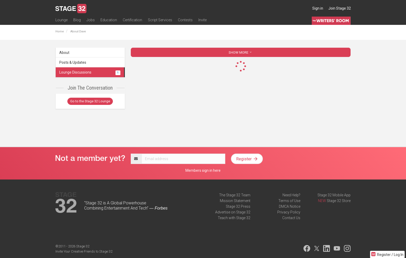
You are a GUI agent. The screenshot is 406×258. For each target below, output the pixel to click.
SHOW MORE (240, 52)
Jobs (90, 20)
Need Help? (291, 195)
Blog (77, 20)
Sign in (317, 8)
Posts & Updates (72, 62)
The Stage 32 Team (234, 195)
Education (108, 20)
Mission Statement (235, 201)
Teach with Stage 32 (234, 218)
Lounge (61, 20)
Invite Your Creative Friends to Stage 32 (83, 251)
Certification (132, 20)
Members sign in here (203, 170)
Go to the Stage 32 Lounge (90, 101)
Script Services (160, 20)
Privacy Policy (288, 212)
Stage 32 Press (238, 206)
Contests (185, 20)
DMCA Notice (289, 206)
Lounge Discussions (89, 72)
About (64, 53)
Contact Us (291, 218)
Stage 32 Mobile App (334, 195)
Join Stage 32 (339, 8)
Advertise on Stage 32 (232, 212)
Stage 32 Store (339, 201)
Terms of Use (289, 201)
